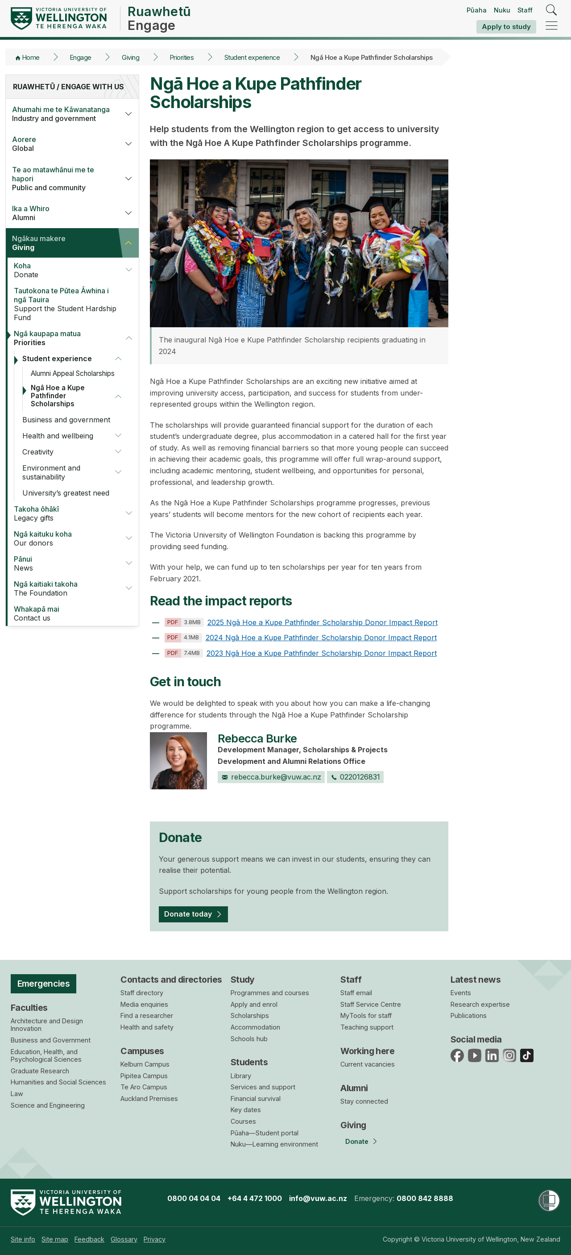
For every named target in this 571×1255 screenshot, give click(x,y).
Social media (476, 1039)
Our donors (64, 538)
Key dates (246, 1109)
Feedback (89, 1239)
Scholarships (250, 1015)
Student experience (252, 57)
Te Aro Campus (143, 1087)
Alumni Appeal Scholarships (73, 373)
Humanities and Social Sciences (58, 1082)
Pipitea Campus (144, 1076)
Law (17, 1093)
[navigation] (551, 26)
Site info (23, 1239)
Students (249, 1062)
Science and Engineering (48, 1105)
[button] (128, 114)
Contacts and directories (171, 979)
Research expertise (480, 1004)
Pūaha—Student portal (264, 1133)
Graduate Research (40, 1071)
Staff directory (141, 992)
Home (31, 57)
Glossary (124, 1239)
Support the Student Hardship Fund (67, 304)
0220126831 (356, 776)
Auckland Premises (149, 1098)
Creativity (38, 451)
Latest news (476, 979)
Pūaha (477, 10)
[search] (551, 10)
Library (241, 1076)
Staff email (356, 992)
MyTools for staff (366, 1015)
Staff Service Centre (370, 1004)
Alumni (62, 213)
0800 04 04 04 (193, 1198)
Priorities (182, 57)
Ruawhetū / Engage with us (68, 86)
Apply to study (506, 26)
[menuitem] (23, 1239)
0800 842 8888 (425, 1198)
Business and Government (51, 1040)
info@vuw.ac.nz (318, 1198)
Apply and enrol (254, 1004)
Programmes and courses (270, 992)
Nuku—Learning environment (274, 1144)
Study (243, 979)
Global (62, 144)
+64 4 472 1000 (255, 1198)
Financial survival (256, 1098)
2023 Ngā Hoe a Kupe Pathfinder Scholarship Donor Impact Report (301, 653)
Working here (367, 1051)
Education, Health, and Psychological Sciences (46, 1055)
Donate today (188, 913)
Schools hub (249, 1038)
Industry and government (62, 114)
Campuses (142, 1051)
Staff (525, 10)
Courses (243, 1121)
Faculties (29, 1007)
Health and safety (147, 1027)
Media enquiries (144, 1004)
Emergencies (43, 983)
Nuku (502, 10)
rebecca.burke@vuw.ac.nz (271, 776)
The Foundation (64, 588)
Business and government (66, 419)
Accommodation (255, 1027)
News (64, 563)
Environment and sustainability (51, 472)
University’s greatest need (65, 492)
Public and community (62, 178)
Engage (80, 57)
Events (461, 992)
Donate (64, 270)
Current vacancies (367, 1064)
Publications (469, 1015)
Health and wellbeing (57, 435)
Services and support (263, 1087)
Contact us (67, 613)
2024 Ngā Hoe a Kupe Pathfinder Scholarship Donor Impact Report (301, 637)
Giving (130, 57)
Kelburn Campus (145, 1064)
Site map (54, 1239)
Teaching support (366, 1027)
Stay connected (364, 1101)
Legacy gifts (64, 513)
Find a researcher (146, 1015)
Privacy (155, 1239)
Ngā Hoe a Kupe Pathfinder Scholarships (58, 396)
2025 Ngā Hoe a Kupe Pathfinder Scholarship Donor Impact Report (301, 622)
